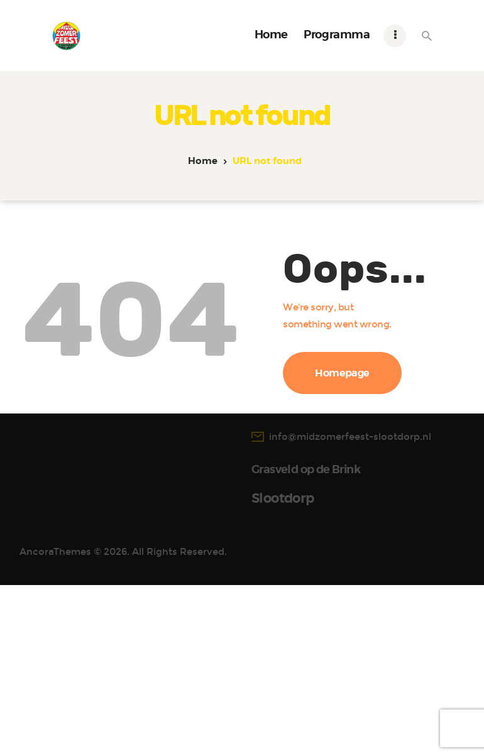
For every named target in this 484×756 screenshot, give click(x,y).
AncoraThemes (55, 138)
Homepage (342, 373)
